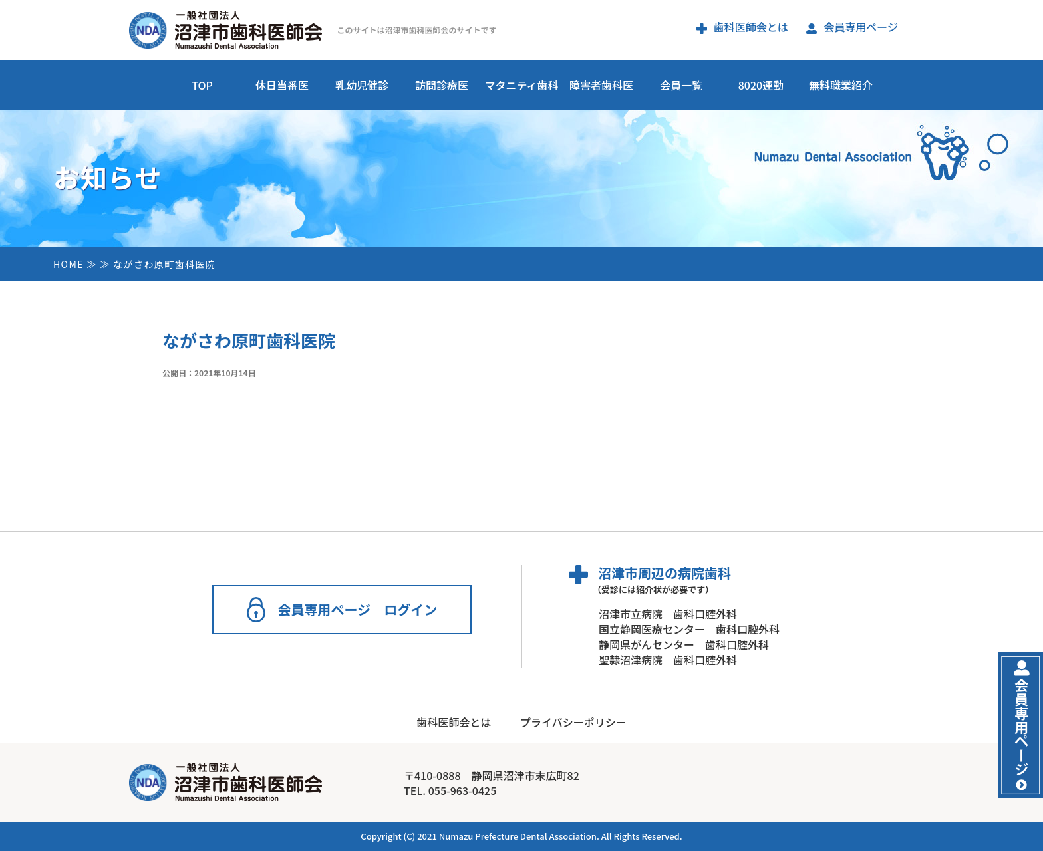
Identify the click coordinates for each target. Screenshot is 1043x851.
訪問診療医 (441, 85)
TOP (202, 85)
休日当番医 (282, 85)
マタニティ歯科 (521, 85)
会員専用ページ (852, 27)
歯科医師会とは (742, 27)
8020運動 (761, 85)
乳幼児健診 (361, 85)
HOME (68, 264)
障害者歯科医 (601, 85)
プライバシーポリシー (573, 722)
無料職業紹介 (841, 85)
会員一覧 (681, 85)
